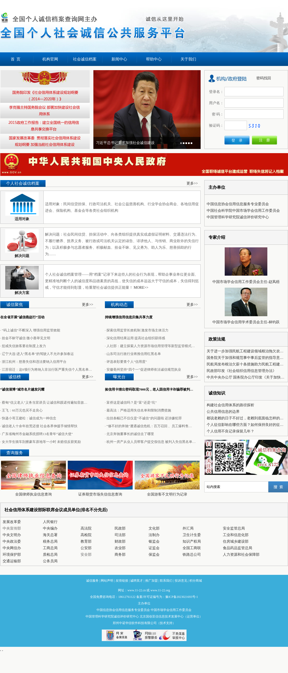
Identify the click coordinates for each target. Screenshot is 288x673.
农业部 (120, 548)
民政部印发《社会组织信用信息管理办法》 (241, 371)
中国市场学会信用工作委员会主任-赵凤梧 (246, 282)
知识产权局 (192, 541)
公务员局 (50, 561)
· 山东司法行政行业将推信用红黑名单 (133, 354)
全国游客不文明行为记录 (167, 494)
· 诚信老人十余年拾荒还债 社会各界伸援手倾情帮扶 (39, 426)
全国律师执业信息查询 (33, 494)
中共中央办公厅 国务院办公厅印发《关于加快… (246, 377)
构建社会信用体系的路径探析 (230, 405)
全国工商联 (192, 548)
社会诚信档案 (85, 59)
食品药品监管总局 (237, 548)
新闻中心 (119, 59)
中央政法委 (12, 541)
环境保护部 (12, 555)
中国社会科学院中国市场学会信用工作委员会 (243, 211)
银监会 (154, 541)
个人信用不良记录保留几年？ (230, 431)
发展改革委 (12, 522)
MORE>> (141, 288)
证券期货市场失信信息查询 (100, 494)
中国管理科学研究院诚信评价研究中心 (238, 217)
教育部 (86, 541)
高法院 (86, 528)
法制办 (154, 535)
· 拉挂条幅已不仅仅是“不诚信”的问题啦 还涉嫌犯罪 (143, 418)
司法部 (120, 535)
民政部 (120, 528)
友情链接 (122, 580)
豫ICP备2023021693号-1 (181, 597)
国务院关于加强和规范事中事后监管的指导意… (245, 358)
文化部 (154, 528)
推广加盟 (151, 580)
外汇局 (188, 528)
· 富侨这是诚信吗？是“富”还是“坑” (131, 402)
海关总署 (50, 535)
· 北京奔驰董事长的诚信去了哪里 (129, 434)
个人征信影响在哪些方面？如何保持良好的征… (245, 425)
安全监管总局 (234, 528)
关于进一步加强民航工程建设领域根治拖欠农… (245, 351)
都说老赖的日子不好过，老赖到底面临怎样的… (245, 418)
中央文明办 (12, 535)
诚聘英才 (136, 580)
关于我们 (188, 59)
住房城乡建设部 (236, 541)
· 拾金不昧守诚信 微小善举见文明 (25, 338)
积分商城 (195, 580)
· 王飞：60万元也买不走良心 (21, 410)
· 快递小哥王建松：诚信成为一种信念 (28, 418)
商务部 (120, 555)
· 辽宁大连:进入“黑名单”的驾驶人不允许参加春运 (37, 354)
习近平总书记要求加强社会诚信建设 (125, 143)
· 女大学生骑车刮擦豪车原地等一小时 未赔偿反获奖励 (40, 442)
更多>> (192, 183)
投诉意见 (181, 580)
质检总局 (50, 555)
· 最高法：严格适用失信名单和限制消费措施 (138, 410)
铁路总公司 (192, 555)
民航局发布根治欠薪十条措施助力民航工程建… (245, 364)
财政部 (120, 541)
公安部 (86, 548)
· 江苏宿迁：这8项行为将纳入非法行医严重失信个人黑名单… (46, 369)
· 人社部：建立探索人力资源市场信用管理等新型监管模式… (150, 346)
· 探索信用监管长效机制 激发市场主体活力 (137, 330)
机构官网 (50, 59)
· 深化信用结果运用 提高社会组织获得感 (135, 338)
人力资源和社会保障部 (241, 555)
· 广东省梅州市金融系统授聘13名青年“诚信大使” (36, 434)
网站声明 (107, 580)
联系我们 (166, 580)
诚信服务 (92, 580)
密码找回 (263, 78)
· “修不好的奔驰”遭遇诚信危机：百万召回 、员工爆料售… (148, 426)
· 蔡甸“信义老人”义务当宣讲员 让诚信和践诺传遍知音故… (43, 402)
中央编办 (50, 528)
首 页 (16, 59)
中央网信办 (12, 548)
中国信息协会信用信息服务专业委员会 (238, 204)
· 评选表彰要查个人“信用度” (126, 362)
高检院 (86, 535)
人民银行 (50, 522)
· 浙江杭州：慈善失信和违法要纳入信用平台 (33, 362)
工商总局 (50, 548)
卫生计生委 (192, 535)
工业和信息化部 (236, 535)
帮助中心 (154, 59)
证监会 (154, 548)
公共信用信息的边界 (223, 412)
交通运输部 (12, 561)
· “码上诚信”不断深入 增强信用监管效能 (30, 330)
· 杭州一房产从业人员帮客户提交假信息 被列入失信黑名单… (150, 442)
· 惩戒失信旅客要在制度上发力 (23, 346)
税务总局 (50, 541)
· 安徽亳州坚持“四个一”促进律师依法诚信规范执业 (143, 369)
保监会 (154, 555)
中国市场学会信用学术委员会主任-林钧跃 (246, 322)
